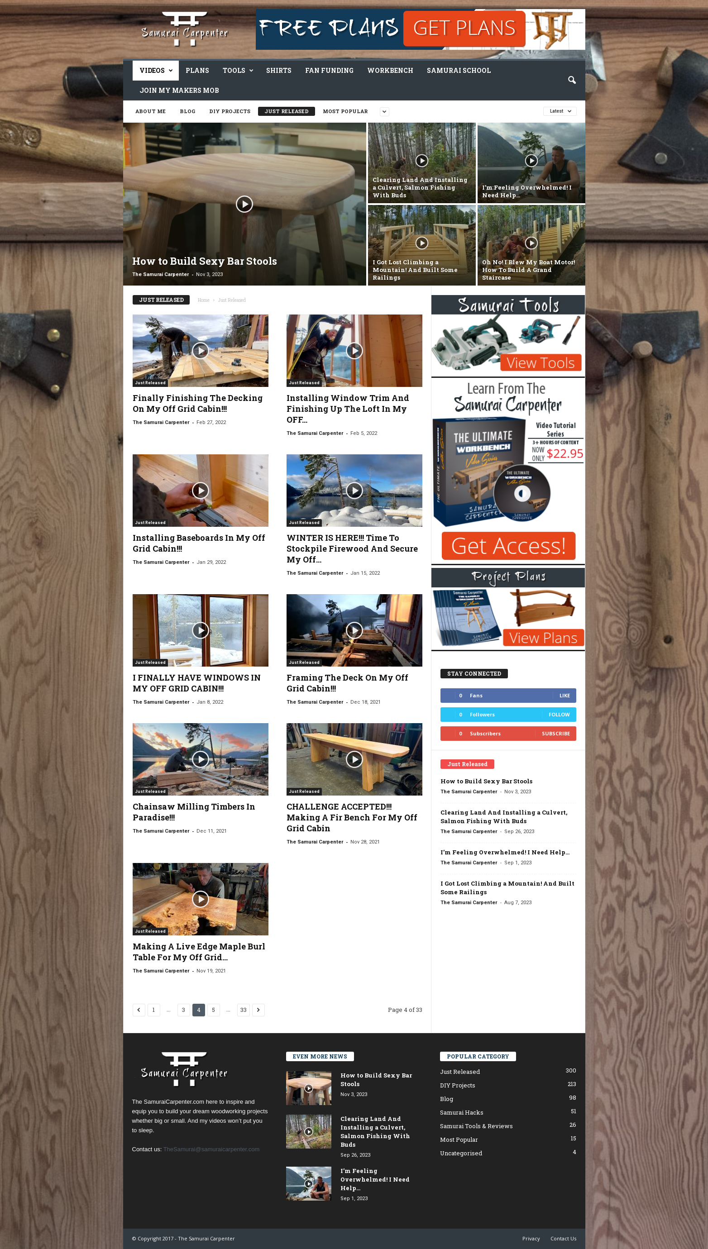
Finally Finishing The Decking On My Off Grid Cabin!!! (198, 403)
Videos (156, 71)
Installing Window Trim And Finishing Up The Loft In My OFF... (348, 408)
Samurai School (459, 70)
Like (565, 695)
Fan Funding (329, 70)
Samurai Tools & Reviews (476, 1126)
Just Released (286, 111)
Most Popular (345, 111)
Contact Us (563, 1238)
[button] (572, 81)
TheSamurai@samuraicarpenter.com (211, 1149)
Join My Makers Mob (179, 90)
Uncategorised (461, 1153)
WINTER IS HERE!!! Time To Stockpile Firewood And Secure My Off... (352, 548)
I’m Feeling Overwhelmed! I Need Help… (504, 852)
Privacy (531, 1238)
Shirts (279, 70)
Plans (197, 70)
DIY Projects (229, 111)
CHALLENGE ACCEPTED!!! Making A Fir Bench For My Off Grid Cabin (352, 817)
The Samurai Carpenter (160, 274)
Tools (238, 71)
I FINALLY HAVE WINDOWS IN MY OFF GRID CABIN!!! (197, 683)
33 (243, 1010)
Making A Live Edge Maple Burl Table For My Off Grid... (199, 952)
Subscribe (556, 733)
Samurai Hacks (461, 1112)
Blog (187, 111)
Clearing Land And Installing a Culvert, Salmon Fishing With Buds (503, 816)
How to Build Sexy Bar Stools (486, 781)
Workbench (390, 70)
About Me (150, 111)
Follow (559, 714)
